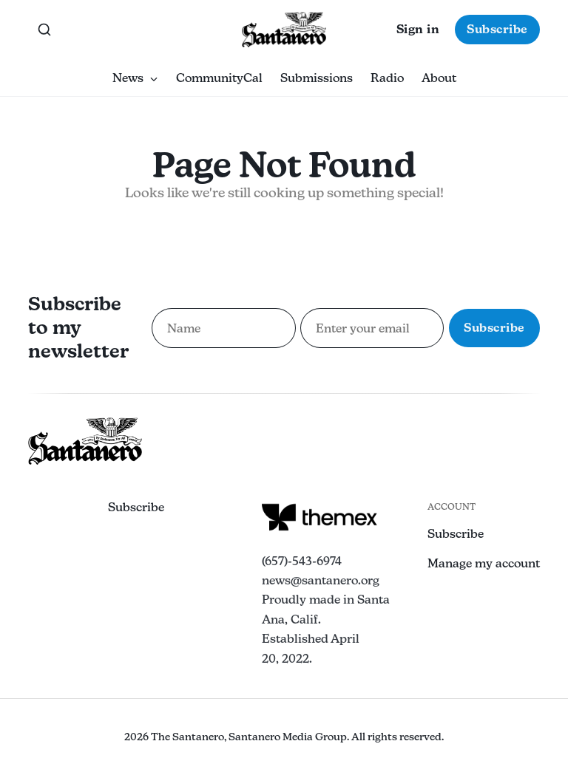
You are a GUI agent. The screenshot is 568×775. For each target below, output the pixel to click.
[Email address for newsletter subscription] (372, 328)
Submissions (316, 78)
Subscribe (497, 29)
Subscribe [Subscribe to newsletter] (494, 328)
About (439, 78)
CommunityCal (219, 78)
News (135, 78)
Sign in (418, 29)
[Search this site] (44, 29)
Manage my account (483, 563)
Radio (387, 78)
